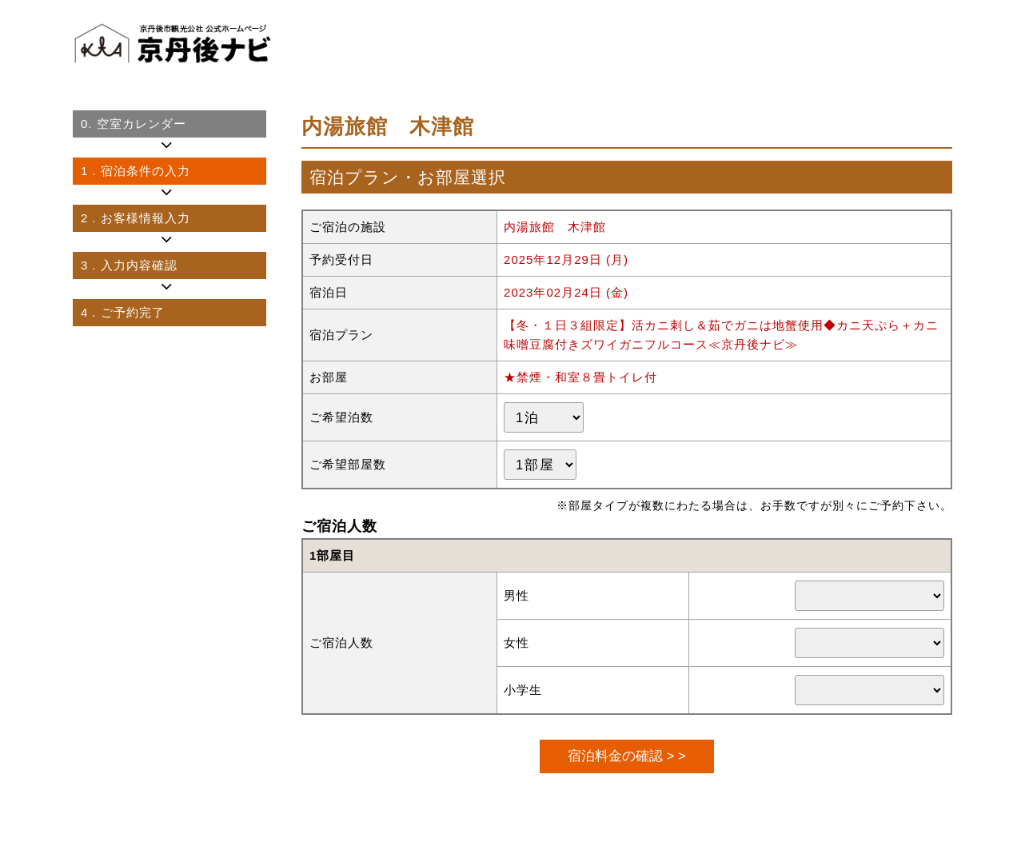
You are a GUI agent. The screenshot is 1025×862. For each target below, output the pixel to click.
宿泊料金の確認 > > (626, 755)
